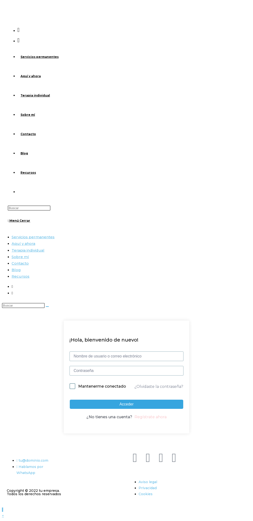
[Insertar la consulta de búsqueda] (29, 208)
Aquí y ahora (23, 243)
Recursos (20, 276)
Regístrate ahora (150, 417)
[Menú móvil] (19, 220)
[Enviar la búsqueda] (47, 306)
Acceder (126, 404)
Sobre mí (20, 256)
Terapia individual (28, 250)
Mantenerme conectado (102, 386)
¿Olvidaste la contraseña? (158, 386)
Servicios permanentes (33, 237)
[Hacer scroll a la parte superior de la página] (2, 509)
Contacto (20, 263)
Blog (16, 269)
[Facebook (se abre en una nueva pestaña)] (18, 29)
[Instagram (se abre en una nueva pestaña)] (18, 40)
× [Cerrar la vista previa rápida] (3, 516)
